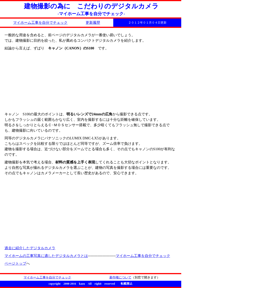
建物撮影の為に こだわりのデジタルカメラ (91, 6)
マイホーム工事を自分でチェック (40, 22)
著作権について (120, 277)
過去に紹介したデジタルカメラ (30, 248)
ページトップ (15, 263)
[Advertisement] (54, 210)
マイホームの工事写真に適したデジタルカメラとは (46, 256)
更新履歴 (93, 22)
